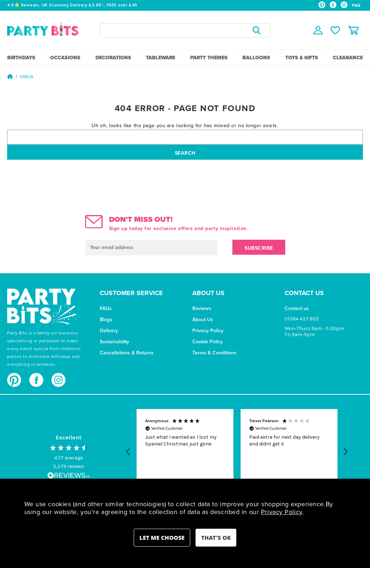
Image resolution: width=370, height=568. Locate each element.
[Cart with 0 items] (353, 30)
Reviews (201, 308)
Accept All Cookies (216, 538)
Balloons (256, 57)
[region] (237, 452)
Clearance (348, 57)
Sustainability (114, 341)
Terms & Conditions (214, 353)
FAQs (106, 308)
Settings (162, 538)
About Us (202, 319)
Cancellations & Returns (127, 353)
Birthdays (21, 57)
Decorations (113, 57)
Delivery (109, 330)
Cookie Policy (207, 341)
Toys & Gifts (301, 57)
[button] (128, 451)
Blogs (106, 319)
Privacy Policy (207, 330)
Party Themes (209, 57)
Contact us (297, 308)
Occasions (65, 57)
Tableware (160, 57)
